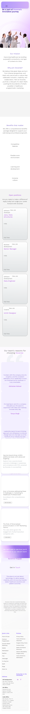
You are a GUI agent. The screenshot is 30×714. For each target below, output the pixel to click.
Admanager (5, 658)
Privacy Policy (19, 636)
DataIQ (4, 648)
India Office (6, 697)
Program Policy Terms (21, 643)
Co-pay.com (5, 661)
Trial (3, 656)
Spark (3, 663)
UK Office (5, 687)
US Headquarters (7, 679)
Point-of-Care (5, 636)
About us (4, 669)
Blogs (3, 666)
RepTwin (4, 653)
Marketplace (5, 650)
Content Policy (20, 645)
